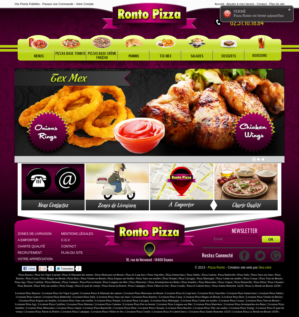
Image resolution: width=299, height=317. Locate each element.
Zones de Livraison (35, 234)
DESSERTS (228, 55)
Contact (262, 4)
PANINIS (133, 55)
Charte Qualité (31, 246)
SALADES (197, 55)
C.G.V (65, 240)
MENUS (39, 55)
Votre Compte (85, 4)
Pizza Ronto (216, 267)
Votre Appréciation (35, 259)
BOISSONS (259, 55)
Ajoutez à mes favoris (240, 4)
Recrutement (30, 253)
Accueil (219, 4)
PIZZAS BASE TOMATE (70, 53)
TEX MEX (165, 55)
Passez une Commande (57, 4)
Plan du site (276, 4)
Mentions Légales (77, 234)
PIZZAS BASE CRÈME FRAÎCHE (102, 55)
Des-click (265, 267)
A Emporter (28, 240)
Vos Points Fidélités (27, 4)
